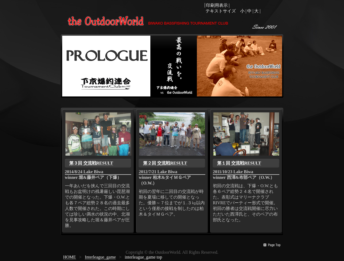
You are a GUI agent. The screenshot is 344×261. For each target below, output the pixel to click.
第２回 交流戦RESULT (165, 163)
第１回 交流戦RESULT (239, 163)
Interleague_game (100, 257)
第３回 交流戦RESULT (91, 163)
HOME (69, 257)
